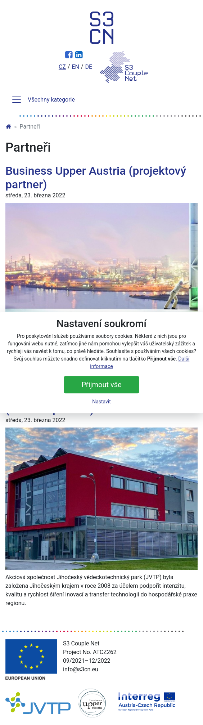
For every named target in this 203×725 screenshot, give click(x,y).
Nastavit (101, 401)
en (75, 66)
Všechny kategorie (43, 99)
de (89, 66)
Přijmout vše (101, 384)
